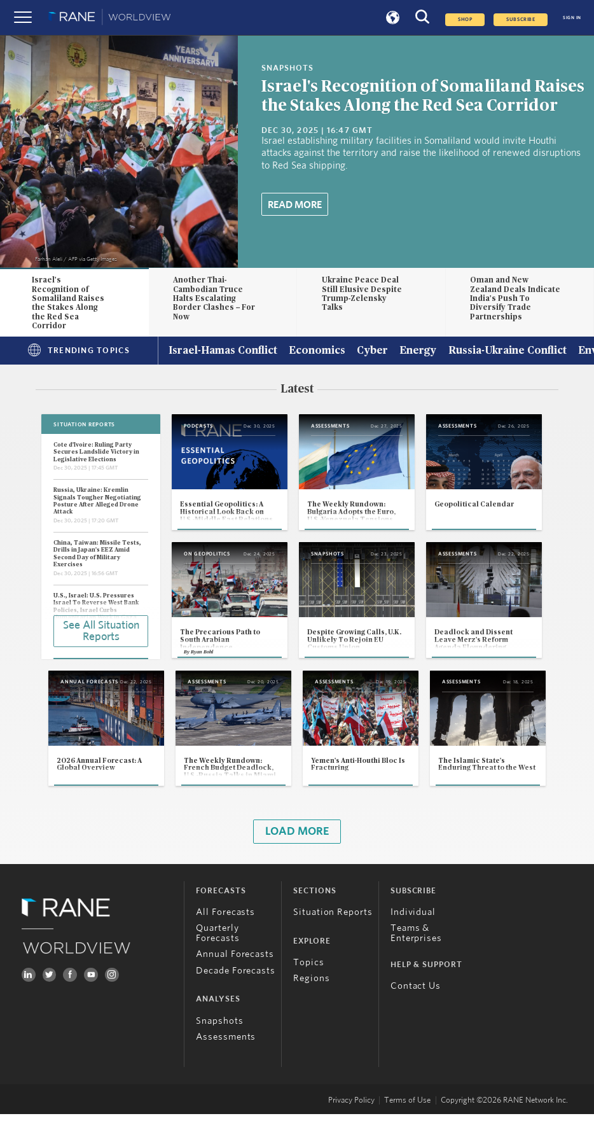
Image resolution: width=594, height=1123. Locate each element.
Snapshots (219, 1029)
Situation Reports (333, 921)
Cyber (372, 351)
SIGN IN (572, 17)
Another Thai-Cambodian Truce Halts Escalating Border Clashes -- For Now (214, 298)
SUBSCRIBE (520, 19)
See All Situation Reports (101, 630)
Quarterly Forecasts (217, 942)
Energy (417, 351)
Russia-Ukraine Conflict (507, 351)
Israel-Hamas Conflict (223, 351)
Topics (308, 971)
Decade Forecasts (235, 979)
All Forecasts (225, 921)
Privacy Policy (351, 1109)
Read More (295, 205)
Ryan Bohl (202, 658)
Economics (317, 351)
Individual (413, 921)
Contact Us (415, 995)
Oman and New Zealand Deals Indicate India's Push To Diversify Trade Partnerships (515, 298)
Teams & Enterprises (416, 942)
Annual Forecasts (235, 963)
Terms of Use (407, 1109)
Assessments (226, 1045)
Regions (311, 987)
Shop (465, 19)
